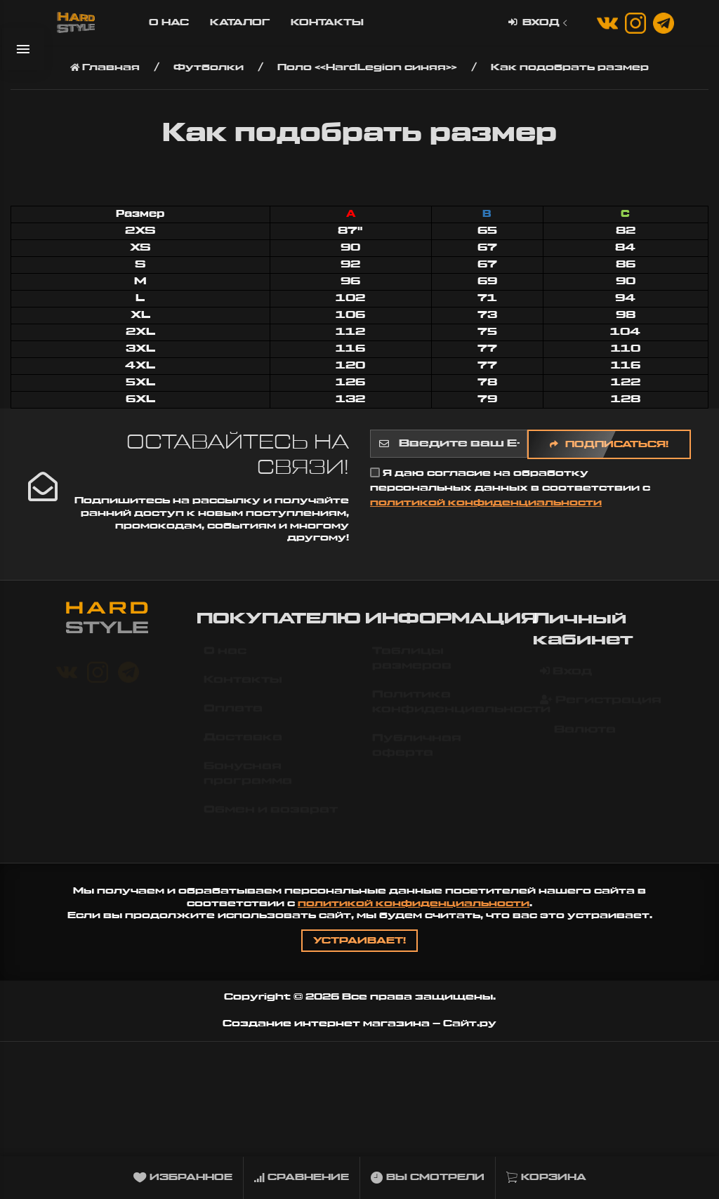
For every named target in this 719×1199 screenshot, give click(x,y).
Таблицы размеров (411, 665)
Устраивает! (359, 940)
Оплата (233, 715)
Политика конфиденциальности (447, 708)
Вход (538, 22)
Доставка (243, 744)
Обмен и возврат (271, 816)
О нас (169, 22)
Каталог (240, 22)
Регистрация (600, 706)
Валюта (578, 736)
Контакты (327, 22)
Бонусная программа (248, 780)
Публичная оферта (416, 752)
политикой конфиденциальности (486, 502)
